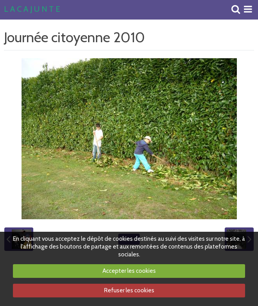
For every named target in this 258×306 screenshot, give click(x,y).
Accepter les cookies (129, 270)
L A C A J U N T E (32, 9)
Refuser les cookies (129, 290)
